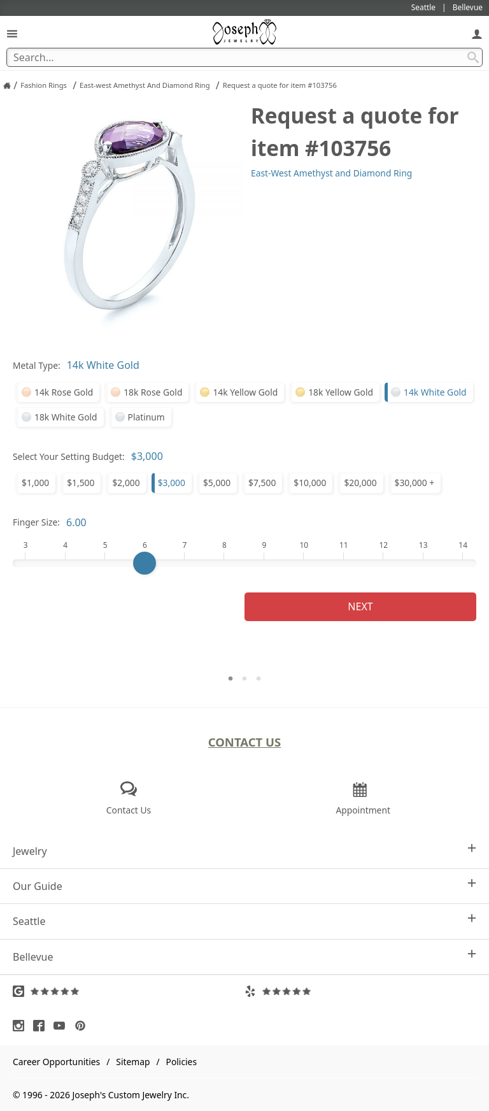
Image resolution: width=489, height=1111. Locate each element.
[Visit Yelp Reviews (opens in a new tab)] (360, 991)
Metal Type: (36, 365)
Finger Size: (36, 522)
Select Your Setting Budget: (69, 456)
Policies (181, 1062)
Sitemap (133, 1062)
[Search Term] (244, 57)
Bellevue (244, 956)
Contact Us (244, 742)
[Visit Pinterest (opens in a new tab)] (83, 1026)
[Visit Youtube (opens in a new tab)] (62, 1026)
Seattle (244, 921)
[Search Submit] (473, 57)
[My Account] (477, 33)
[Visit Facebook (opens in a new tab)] (42, 1026)
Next (360, 606)
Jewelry (244, 850)
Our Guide (244, 885)
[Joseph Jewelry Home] (7, 85)
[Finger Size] (244, 563)
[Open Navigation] (12, 33)
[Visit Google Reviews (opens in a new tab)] (128, 991)
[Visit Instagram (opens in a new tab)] (22, 1026)
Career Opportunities (56, 1062)
